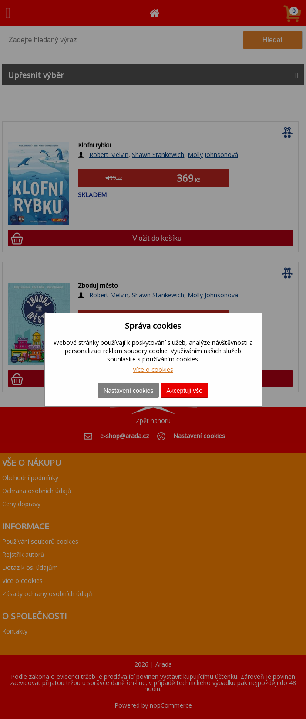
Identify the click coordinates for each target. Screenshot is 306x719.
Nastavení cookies (128, 390)
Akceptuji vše (184, 390)
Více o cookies (153, 369)
